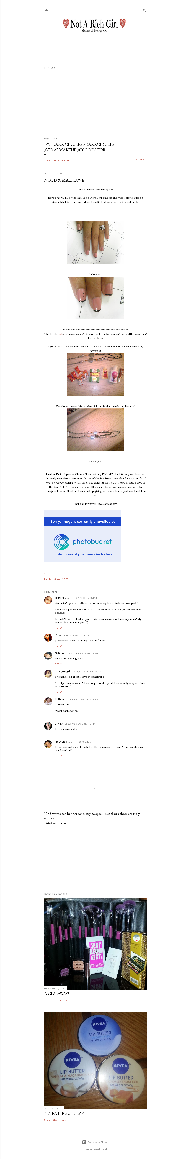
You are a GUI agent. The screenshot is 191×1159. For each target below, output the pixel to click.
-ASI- (105, 1148)
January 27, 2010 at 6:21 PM (77, 635)
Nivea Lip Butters (64, 1113)
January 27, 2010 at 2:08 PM (82, 598)
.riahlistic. (60, 597)
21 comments (59, 1119)
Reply (58, 627)
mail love (56, 579)
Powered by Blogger (95, 1142)
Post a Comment (62, 160)
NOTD (65, 579)
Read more (140, 159)
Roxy (58, 635)
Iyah (60, 334)
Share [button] (47, 160)
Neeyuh (60, 741)
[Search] (145, 9)
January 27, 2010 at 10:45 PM (86, 671)
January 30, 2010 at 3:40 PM (80, 723)
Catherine (61, 699)
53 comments (60, 1000)
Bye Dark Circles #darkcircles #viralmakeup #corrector (79, 146)
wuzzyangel (62, 671)
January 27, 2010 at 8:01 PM (89, 653)
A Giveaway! (56, 993)
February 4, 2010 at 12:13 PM (81, 742)
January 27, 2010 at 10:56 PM (83, 699)
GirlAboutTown (64, 653)
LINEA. (59, 723)
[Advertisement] (95, 859)
